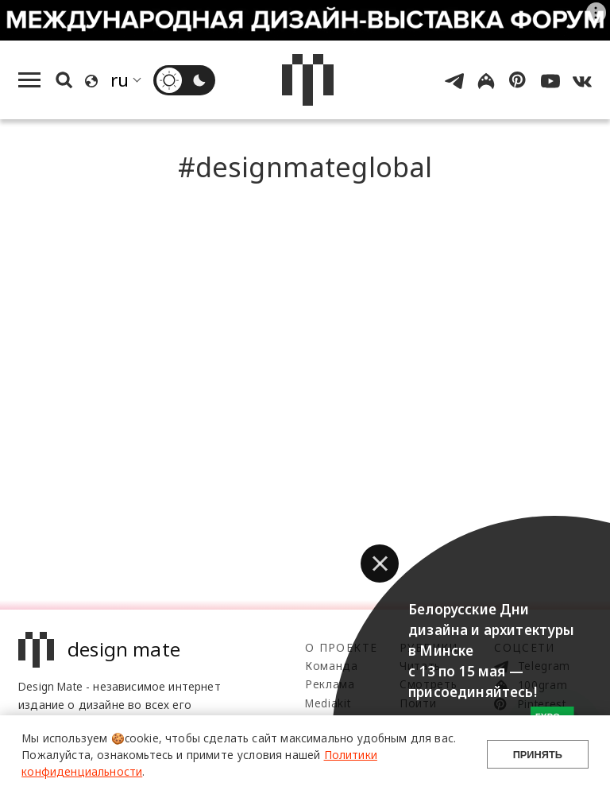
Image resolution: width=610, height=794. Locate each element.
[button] (380, 563)
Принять (537, 755)
